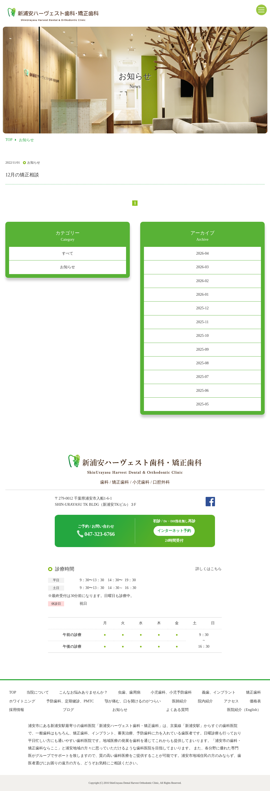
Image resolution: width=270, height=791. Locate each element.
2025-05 (202, 404)
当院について (37, 692)
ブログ (68, 710)
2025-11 (202, 322)
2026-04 (202, 253)
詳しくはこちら (208, 569)
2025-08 (202, 363)
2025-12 (202, 308)
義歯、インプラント (219, 692)
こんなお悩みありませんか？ (83, 692)
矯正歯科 (253, 692)
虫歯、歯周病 (129, 692)
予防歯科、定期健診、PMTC (70, 701)
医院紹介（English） (244, 710)
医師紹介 (179, 701)
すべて (67, 253)
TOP (12, 692)
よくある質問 (177, 710)
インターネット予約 (174, 531)
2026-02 (202, 281)
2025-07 (202, 377)
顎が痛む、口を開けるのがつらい (133, 701)
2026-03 (202, 267)
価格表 (255, 701)
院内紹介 (205, 701)
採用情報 (16, 710)
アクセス (231, 701)
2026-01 (202, 294)
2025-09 (202, 349)
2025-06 (202, 391)
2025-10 (202, 336)
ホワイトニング (22, 701)
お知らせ (67, 267)
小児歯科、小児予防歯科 (171, 692)
